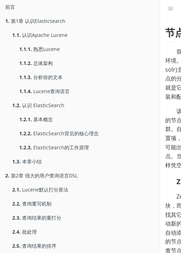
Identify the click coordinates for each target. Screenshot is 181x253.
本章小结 (27, 161)
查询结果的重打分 (36, 217)
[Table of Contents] (170, 9)
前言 (10, 7)
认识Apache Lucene (40, 35)
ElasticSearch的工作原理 (54, 147)
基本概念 (36, 119)
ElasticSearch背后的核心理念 (59, 133)
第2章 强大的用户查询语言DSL (41, 175)
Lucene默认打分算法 (40, 189)
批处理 (24, 231)
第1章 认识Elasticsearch (35, 21)
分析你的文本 (41, 77)
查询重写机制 (31, 203)
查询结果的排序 (34, 245)
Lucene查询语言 (44, 91)
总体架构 (36, 63)
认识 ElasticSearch (38, 105)
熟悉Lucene (39, 49)
